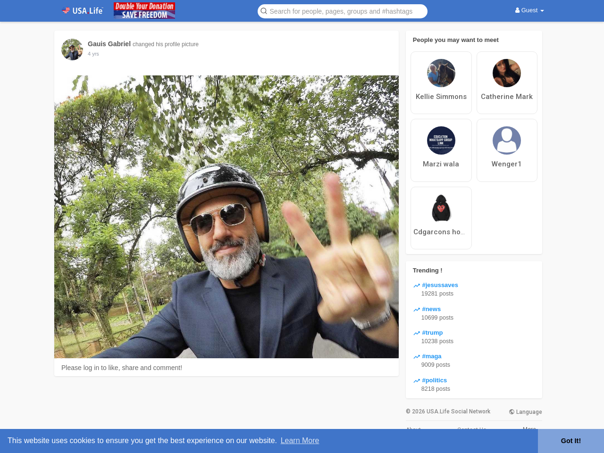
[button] (342, 10)
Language (525, 412)
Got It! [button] (571, 441)
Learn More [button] (300, 441)
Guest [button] (529, 10)
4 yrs (93, 54)
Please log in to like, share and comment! (121, 367)
